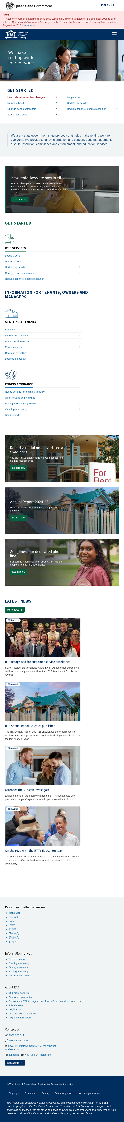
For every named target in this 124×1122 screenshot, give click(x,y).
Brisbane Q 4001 (14, 1049)
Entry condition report (17, 341)
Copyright (14, 1093)
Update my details (77, 103)
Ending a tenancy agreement (21, 403)
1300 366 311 (16, 1035)
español (13, 917)
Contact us (15, 1062)
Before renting (17, 959)
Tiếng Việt (14, 912)
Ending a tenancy (18, 971)
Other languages (64, 1093)
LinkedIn (14, 1054)
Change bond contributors (21, 108)
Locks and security (15, 358)
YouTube (30, 1054)
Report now (18, 467)
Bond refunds (12, 415)
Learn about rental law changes (26, 97)
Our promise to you (19, 992)
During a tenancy (18, 967)
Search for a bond (17, 114)
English (112, 5)
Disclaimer (30, 1093)
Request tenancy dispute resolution (86, 108)
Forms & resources (19, 975)
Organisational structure (22, 1013)
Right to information (20, 1017)
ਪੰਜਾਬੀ (12, 925)
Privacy (46, 1093)
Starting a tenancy (19, 963)
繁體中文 (14, 937)
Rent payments (13, 347)
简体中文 (14, 933)
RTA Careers (16, 1005)
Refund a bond (15, 103)
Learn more (28, 25)
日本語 (12, 929)
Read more (18, 517)
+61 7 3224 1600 (18, 1040)
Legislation (15, 1009)
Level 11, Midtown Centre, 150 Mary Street (32, 1045)
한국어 (12, 941)
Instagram (45, 1054)
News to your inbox (89, 1093)
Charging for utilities (16, 353)
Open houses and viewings (20, 397)
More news (13, 609)
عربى (12, 921)
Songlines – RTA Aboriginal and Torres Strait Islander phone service (46, 1001)
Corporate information (21, 997)
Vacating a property (16, 409)
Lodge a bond (74, 97)
